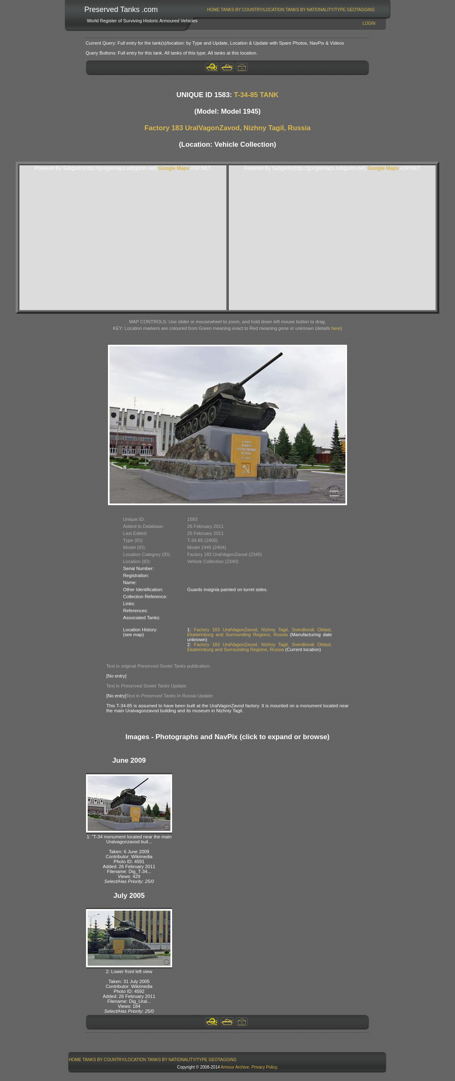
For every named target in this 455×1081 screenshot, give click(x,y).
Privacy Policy (264, 1067)
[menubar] (290, 9)
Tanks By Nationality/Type (315, 9)
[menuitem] (213, 9)
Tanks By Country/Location (253, 9)
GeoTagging (361, 9)
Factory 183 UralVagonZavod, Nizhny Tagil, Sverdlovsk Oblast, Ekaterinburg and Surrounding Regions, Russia (259, 632)
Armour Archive (235, 1067)
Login (368, 23)
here (335, 328)
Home (213, 9)
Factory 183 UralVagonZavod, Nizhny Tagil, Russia (227, 128)
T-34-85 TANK (256, 95)
